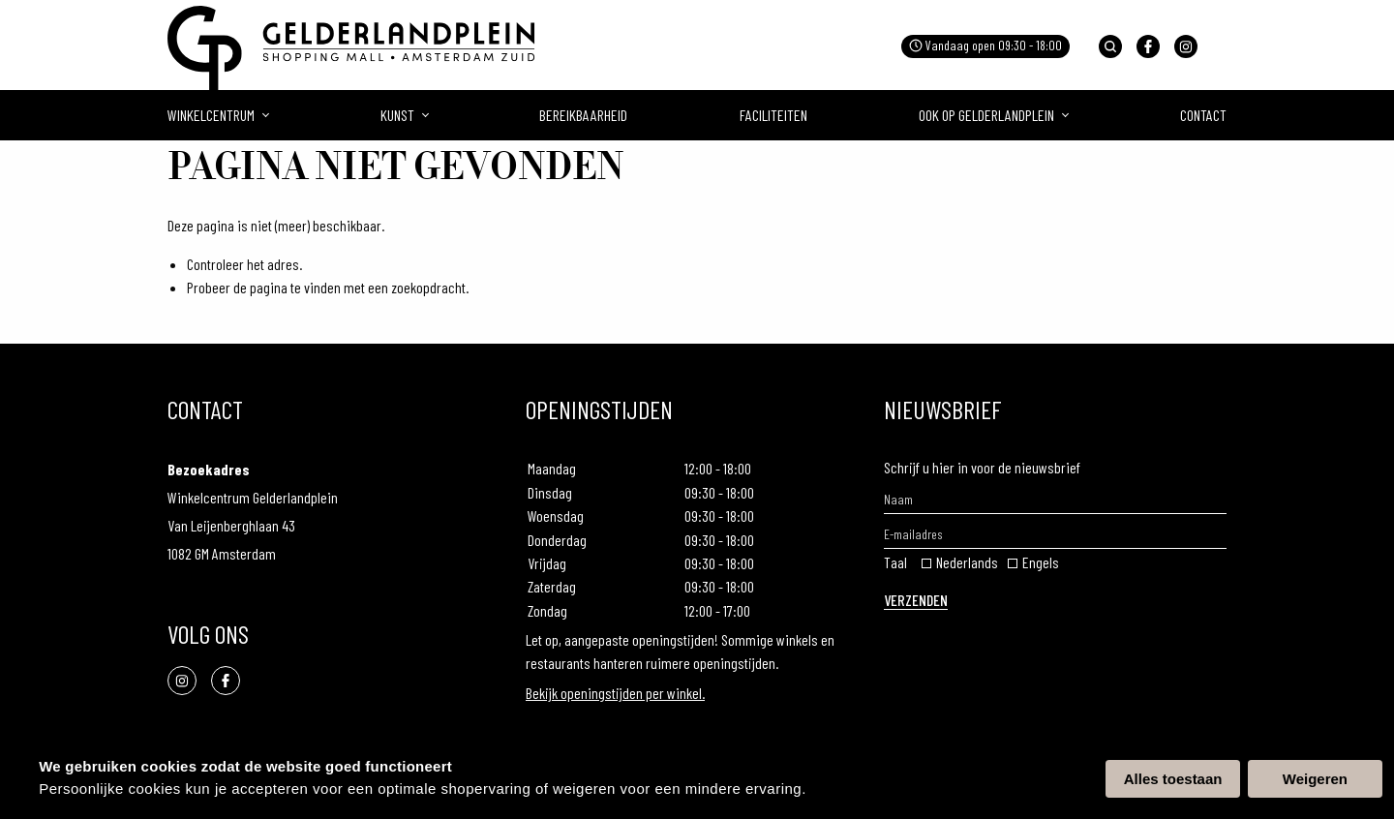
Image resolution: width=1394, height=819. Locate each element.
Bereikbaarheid (583, 115)
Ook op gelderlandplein (986, 115)
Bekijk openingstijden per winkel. (615, 692)
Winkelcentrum (211, 115)
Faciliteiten (773, 115)
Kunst (397, 115)
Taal (895, 562)
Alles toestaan (1173, 779)
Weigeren (1315, 779)
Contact (1203, 115)
